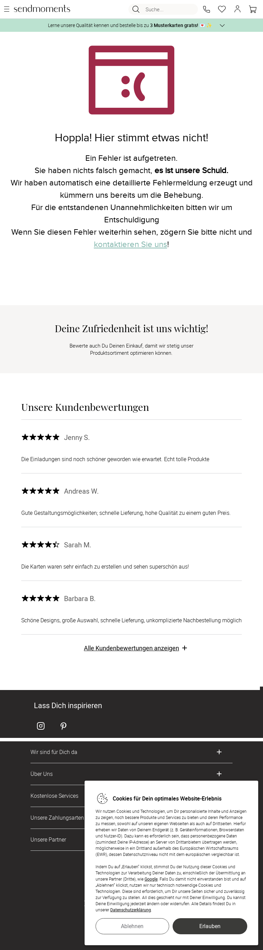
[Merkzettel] (222, 9)
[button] (206, 9)
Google (151, 879)
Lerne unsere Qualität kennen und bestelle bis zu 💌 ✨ (130, 25)
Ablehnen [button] (132, 926)
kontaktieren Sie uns (130, 244)
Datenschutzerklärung (130, 909)
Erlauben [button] (210, 926)
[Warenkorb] (253, 9)
